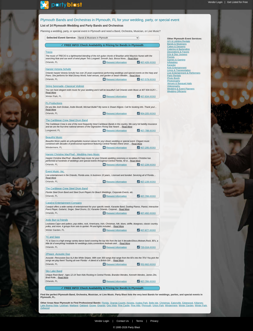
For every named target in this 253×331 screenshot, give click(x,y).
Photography (173, 80)
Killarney (198, 302)
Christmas (165, 302)
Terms (139, 321)
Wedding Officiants (176, 91)
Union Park (158, 305)
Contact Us (122, 321)
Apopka (130, 302)
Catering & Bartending (178, 49)
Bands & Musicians (177, 44)
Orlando (101, 305)
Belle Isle (153, 302)
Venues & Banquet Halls (179, 83)
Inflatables (172, 62)
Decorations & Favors (178, 51)
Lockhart (64, 305)
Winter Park (201, 305)
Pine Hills (135, 305)
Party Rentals (174, 75)
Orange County (117, 302)
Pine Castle (123, 305)
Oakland (83, 305)
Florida (105, 302)
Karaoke (171, 65)
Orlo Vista (112, 305)
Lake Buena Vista (49, 305)
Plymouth (146, 305)
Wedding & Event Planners (180, 88)
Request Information (116, 62)
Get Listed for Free (237, 2)
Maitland (74, 305)
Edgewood (187, 302)
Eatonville (176, 302)
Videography (173, 86)
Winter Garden (186, 305)
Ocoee (92, 305)
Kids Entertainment (176, 67)
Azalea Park (141, 302)
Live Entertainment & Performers (183, 73)
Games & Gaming (176, 59)
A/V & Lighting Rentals (178, 41)
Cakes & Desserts (176, 46)
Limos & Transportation (179, 70)
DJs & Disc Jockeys (177, 54)
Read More (133, 58)
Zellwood (45, 308)
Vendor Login (215, 2)
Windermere (171, 305)
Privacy (154, 321)
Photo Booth (173, 78)
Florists (170, 57)
